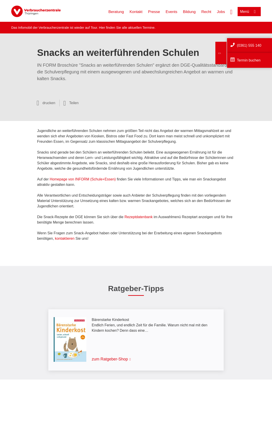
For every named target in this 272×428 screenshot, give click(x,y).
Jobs (221, 12)
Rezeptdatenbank (139, 217)
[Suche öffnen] (231, 11)
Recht (206, 12)
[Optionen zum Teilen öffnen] (71, 103)
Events (171, 12)
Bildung (189, 12)
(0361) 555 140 (249, 45)
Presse (154, 12)
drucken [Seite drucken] (48, 103)
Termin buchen (249, 60)
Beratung (116, 12)
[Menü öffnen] (249, 11)
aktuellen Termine (141, 27)
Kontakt (136, 12)
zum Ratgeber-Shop (110, 359)
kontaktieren (64, 238)
